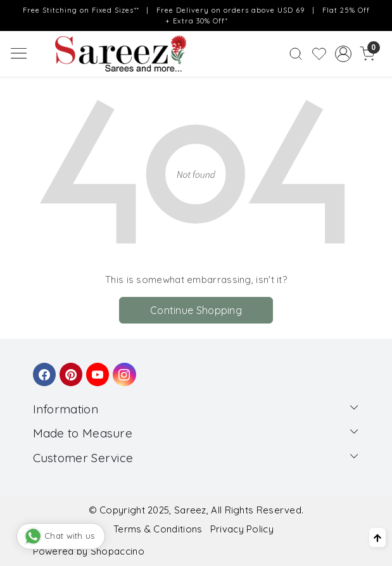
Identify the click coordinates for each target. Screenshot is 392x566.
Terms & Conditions (157, 529)
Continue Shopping (196, 310)
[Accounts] (343, 54)
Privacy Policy (242, 529)
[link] (296, 53)
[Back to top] (377, 537)
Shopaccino (117, 551)
